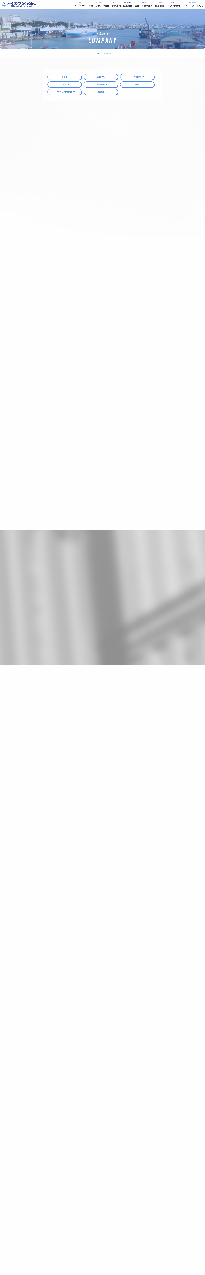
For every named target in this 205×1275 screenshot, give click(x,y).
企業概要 (127, 4)
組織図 (137, 84)
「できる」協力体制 (64, 91)
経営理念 (101, 77)
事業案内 (116, 4)
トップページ (80, 4)
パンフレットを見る (192, 4)
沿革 (64, 84)
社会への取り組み (143, 4)
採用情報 (160, 4)
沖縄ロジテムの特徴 (99, 4)
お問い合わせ (173, 4)
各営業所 (101, 91)
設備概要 (101, 84)
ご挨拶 (64, 77)
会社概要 (137, 77)
